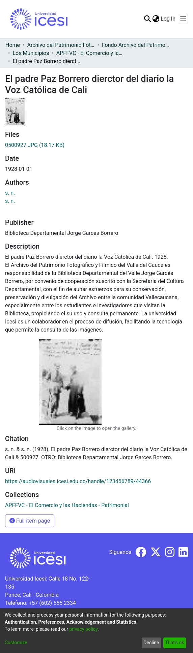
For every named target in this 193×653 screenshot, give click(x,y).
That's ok (174, 642)
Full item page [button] (29, 521)
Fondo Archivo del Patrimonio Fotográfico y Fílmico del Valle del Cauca (135, 45)
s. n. (10, 193)
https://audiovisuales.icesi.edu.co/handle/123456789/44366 (78, 481)
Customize (16, 642)
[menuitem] (155, 19)
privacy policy (83, 629)
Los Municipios (30, 53)
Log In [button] (168, 18)
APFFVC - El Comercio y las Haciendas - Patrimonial (90, 53)
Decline (151, 642)
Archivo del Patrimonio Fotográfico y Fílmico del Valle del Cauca (60, 45)
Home (12, 45)
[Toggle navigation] (183, 19)
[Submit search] (147, 19)
